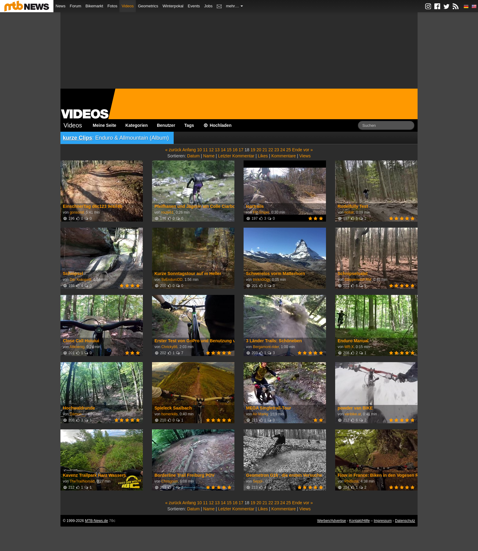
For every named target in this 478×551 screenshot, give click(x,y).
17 (241, 149)
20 (258, 149)
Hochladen (217, 125)
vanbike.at (352, 414)
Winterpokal (172, 6)
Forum (75, 6)
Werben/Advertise (331, 521)
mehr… (234, 6)
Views (305, 155)
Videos (127, 6)
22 (270, 149)
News (61, 6)
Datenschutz (405, 521)
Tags (189, 125)
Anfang (189, 149)
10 (199, 149)
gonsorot (77, 212)
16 (235, 149)
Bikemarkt (94, 6)
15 (229, 149)
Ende (297, 149)
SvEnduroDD (171, 279)
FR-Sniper (261, 212)
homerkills (169, 414)
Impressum (383, 521)
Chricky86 (169, 347)
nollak (349, 212)
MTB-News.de (96, 521)
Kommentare (283, 155)
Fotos (112, 6)
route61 (167, 212)
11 (205, 149)
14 (223, 149)
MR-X (348, 347)
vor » (308, 149)
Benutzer (166, 125)
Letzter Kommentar (236, 155)
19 (253, 149)
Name (209, 155)
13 (217, 149)
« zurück (173, 149)
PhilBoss (351, 481)
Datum (193, 155)
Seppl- (258, 481)
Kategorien (136, 125)
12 (211, 149)
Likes (263, 155)
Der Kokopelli (80, 279)
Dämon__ (77, 414)
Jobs (208, 6)
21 (265, 149)
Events (194, 6)
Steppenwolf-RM (357, 279)
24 (282, 149)
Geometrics (148, 6)
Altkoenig (77, 347)
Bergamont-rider (266, 347)
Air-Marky (260, 414)
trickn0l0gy (261, 279)
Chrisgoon (169, 481)
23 (276, 149)
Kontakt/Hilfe (359, 521)
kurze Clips (77, 138)
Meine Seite (104, 125)
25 (288, 149)
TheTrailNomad (82, 481)
